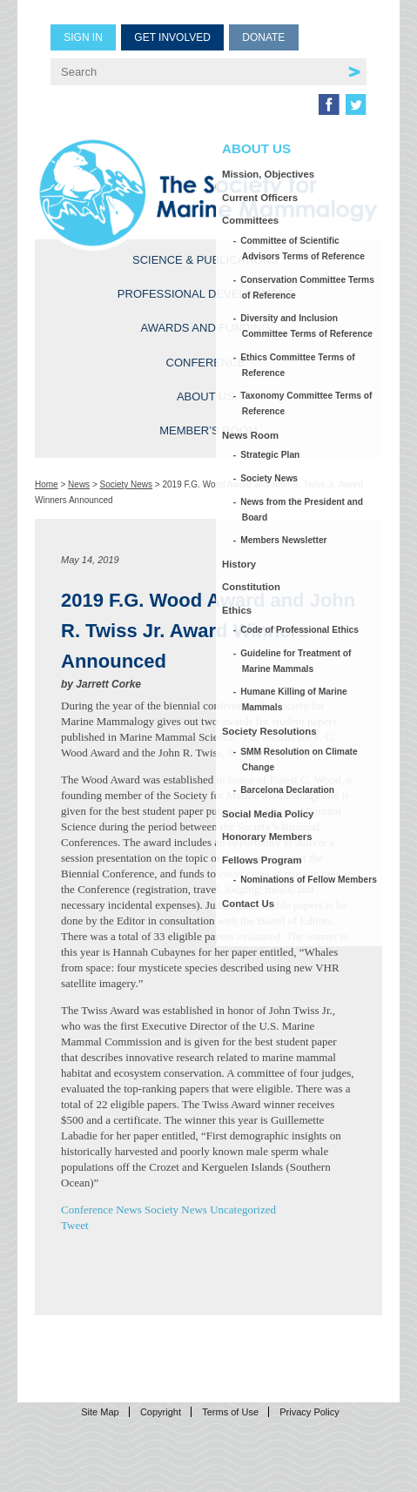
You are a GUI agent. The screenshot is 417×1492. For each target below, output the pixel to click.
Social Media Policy (267, 814)
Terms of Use (230, 1412)
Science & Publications (205, 259)
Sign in (83, 37)
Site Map (99, 1412)
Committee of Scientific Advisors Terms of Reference (303, 248)
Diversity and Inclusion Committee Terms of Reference (307, 326)
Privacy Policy (309, 1412)
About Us (205, 396)
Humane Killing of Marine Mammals (294, 699)
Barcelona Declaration (288, 790)
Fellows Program (262, 860)
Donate (263, 37)
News (79, 484)
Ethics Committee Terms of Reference (298, 365)
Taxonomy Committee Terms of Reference (307, 403)
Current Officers (260, 197)
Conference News (101, 1209)
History (239, 564)
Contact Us (248, 903)
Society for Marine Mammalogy (208, 193)
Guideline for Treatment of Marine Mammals (297, 661)
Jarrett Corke (108, 684)
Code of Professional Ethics (300, 630)
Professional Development (205, 293)
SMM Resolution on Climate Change (300, 759)
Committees (250, 220)
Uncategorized (243, 1209)
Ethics (237, 610)
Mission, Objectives (268, 174)
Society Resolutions (269, 731)
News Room (250, 435)
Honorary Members (267, 836)
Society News (126, 484)
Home (46, 484)
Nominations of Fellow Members (309, 879)
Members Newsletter (284, 540)
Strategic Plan (271, 455)
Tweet (75, 1225)
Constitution (251, 586)
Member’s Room (208, 430)
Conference (205, 362)
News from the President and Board (302, 509)
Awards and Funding (205, 327)
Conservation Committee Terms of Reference (308, 287)
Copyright (160, 1412)
